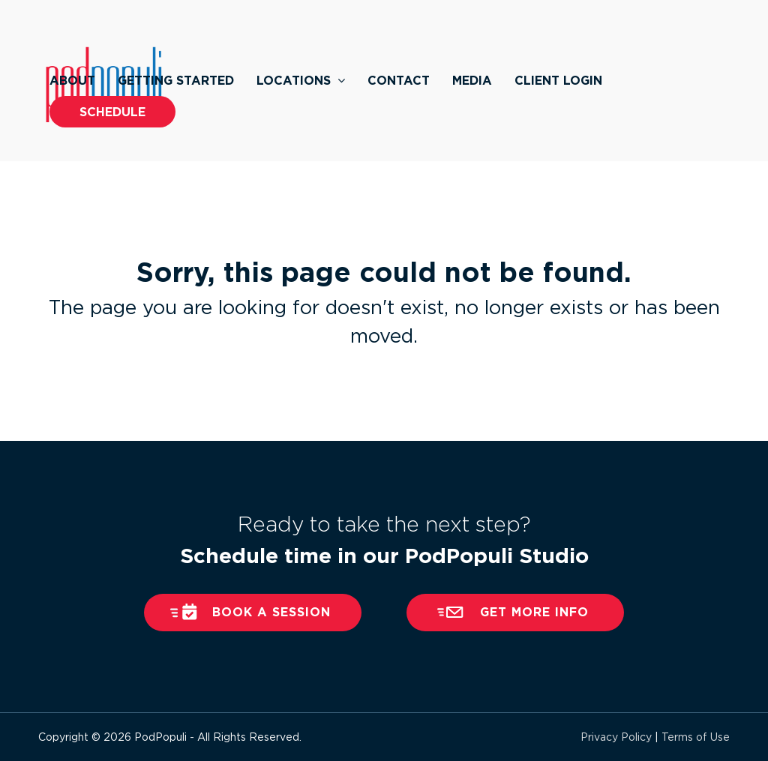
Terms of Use (696, 737)
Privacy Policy (616, 737)
